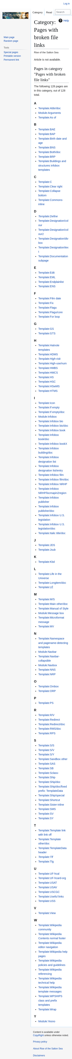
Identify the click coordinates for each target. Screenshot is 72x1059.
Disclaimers (39, 1055)
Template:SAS (46, 763)
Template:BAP (46, 134)
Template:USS (46, 900)
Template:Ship (46, 777)
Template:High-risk (49, 358)
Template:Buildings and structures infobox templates (52, 165)
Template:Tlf (45, 856)
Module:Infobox (47, 416)
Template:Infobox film (51, 474)
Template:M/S (46, 599)
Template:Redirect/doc (51, 724)
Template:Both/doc (49, 152)
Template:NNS (46, 669)
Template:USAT (47, 882)
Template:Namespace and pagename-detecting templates (53, 643)
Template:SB (45, 768)
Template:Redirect (49, 719)
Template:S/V (46, 750)
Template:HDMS (48, 354)
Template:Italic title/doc (51, 533)
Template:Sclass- (48, 772)
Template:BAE (46, 129)
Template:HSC (46, 381)
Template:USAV (47, 887)
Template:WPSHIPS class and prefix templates (50, 1000)
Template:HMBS (48, 368)
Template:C (45, 181)
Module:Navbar (47, 651)
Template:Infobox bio (50, 421)
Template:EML (46, 277)
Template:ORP (47, 691)
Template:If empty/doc (51, 412)
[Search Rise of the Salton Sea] (62, 12)
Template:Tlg (46, 861)
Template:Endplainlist (51, 281)
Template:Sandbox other (52, 759)
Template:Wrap (47, 1009)
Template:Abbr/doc (49, 108)
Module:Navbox (47, 665)
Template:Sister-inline (51, 804)
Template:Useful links (51, 896)
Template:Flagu (47, 307)
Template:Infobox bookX (52, 443)
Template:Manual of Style (53, 608)
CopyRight (38, 1035)
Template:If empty (49, 407)
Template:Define (48, 216)
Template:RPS (46, 733)
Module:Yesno (46, 1021)
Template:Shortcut (49, 800)
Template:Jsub (46, 549)
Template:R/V (46, 715)
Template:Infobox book (51, 430)
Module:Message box (51, 613)
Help (63, 20)
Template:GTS (46, 333)
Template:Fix (45, 303)
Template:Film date (49, 298)
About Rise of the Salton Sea (48, 1048)
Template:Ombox (48, 686)
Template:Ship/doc (49, 781)
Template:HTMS (47, 390)
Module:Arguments (49, 112)
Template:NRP (46, 674)
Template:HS (46, 377)
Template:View (47, 913)
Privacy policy (40, 1041)
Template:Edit (46, 272)
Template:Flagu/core (50, 312)
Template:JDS (46, 545)
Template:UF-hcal (48, 873)
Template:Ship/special (51, 795)
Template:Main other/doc (53, 603)
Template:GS (46, 328)
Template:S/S (46, 745)
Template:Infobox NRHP (52, 484)
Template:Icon (46, 403)
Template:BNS (46, 147)
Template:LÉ (45, 587)
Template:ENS (46, 286)
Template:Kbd (46, 561)
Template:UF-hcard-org (52, 878)
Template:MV (46, 626)
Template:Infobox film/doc (53, 479)
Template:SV (45, 813)
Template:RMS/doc (49, 728)
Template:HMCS (48, 372)
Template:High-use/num (52, 363)
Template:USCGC (49, 891)
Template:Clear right (50, 186)
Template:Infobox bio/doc (53, 425)
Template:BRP (46, 156)
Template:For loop (49, 316)
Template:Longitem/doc (52, 582)
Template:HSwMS (49, 386)
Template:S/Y (46, 754)
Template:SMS (47, 809)
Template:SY (45, 818)
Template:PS (45, 702)
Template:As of (47, 117)
